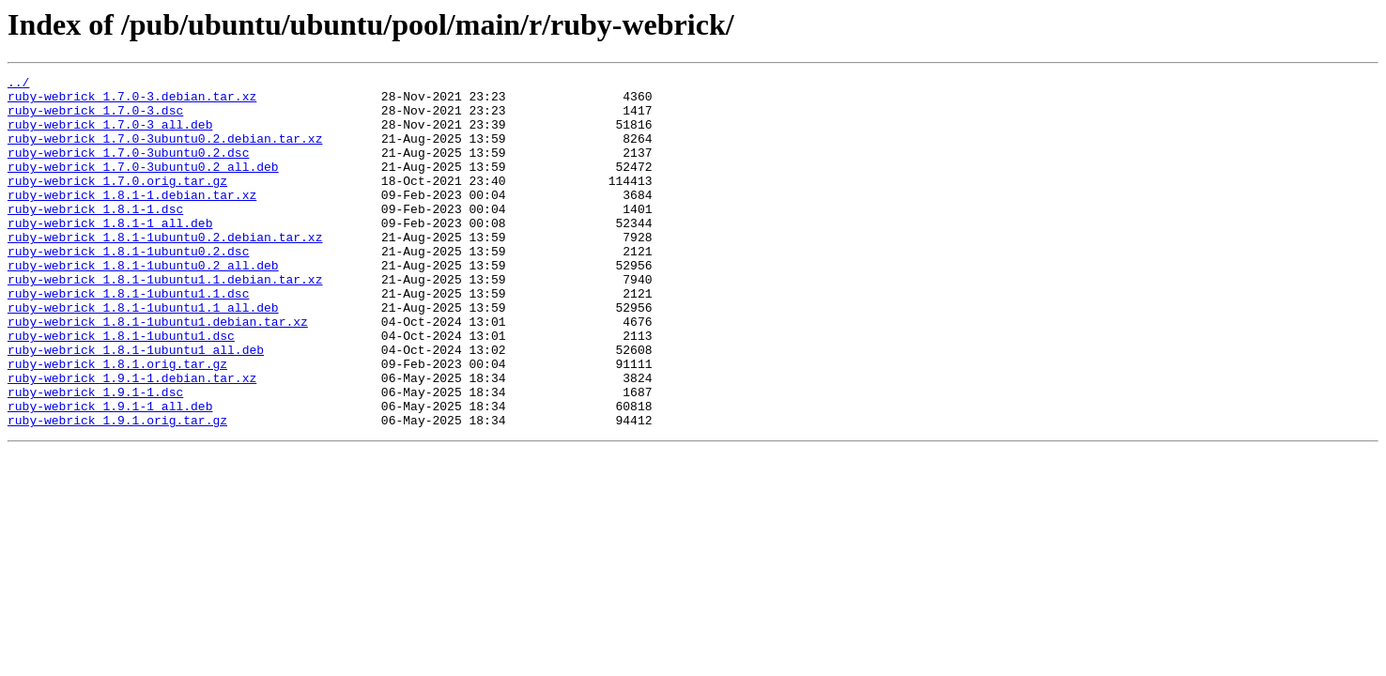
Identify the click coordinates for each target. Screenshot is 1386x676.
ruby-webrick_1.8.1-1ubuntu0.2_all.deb (143, 304)
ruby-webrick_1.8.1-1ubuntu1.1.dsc (128, 338)
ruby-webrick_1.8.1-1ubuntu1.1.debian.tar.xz (165, 321)
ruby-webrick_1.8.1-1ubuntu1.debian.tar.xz (158, 371)
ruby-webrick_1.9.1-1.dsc (95, 456)
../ (18, 84)
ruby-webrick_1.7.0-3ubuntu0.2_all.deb (143, 185)
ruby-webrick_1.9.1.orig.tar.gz (117, 490)
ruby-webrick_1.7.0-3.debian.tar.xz (132, 101)
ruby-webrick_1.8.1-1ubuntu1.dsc (121, 388)
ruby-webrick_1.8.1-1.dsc (95, 236)
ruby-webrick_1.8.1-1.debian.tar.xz (132, 219)
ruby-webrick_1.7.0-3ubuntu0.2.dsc (128, 169)
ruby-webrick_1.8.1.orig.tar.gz (117, 422)
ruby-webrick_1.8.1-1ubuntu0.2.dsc (128, 287)
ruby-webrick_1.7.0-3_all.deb (110, 135)
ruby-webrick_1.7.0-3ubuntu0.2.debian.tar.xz (165, 152)
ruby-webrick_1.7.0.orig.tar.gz (117, 202)
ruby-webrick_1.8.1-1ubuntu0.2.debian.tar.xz (165, 270)
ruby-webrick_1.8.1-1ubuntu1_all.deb (136, 405)
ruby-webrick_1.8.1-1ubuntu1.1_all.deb (143, 354)
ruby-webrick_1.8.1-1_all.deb (110, 253)
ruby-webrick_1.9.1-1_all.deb (110, 473)
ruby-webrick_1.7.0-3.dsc (95, 118)
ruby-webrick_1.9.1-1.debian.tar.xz (132, 439)
